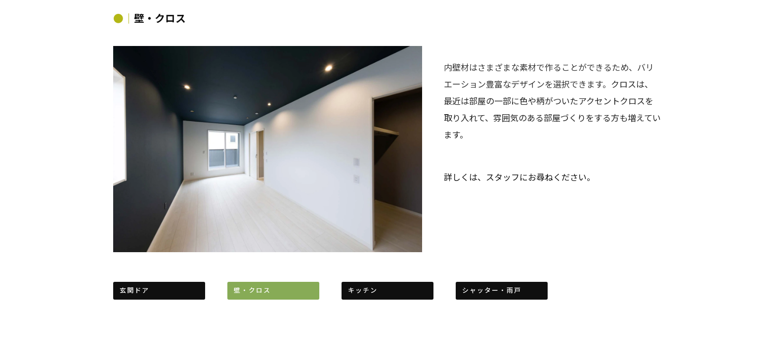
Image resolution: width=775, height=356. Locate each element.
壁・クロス (252, 290)
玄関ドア (134, 290)
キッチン (363, 290)
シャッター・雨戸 (491, 290)
